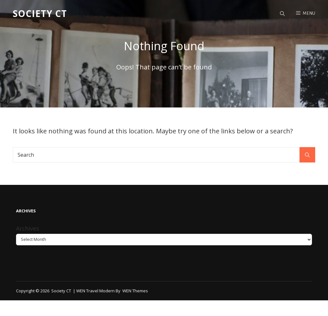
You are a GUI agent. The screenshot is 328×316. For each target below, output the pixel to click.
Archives (27, 228)
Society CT (40, 13)
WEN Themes (135, 291)
